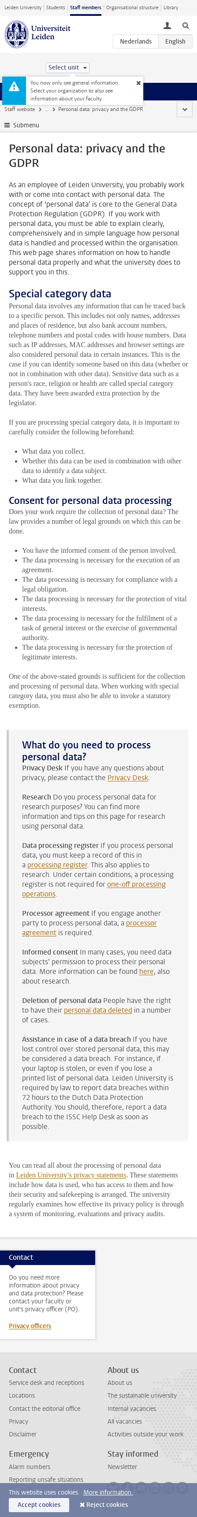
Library (171, 7)
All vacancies (125, 1421)
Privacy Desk (128, 777)
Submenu (26, 125)
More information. (108, 1492)
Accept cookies (39, 1505)
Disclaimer (23, 1434)
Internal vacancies (132, 1409)
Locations (22, 1395)
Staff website (19, 109)
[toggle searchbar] (185, 25)
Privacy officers (30, 1326)
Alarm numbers (29, 1467)
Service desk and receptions (46, 1383)
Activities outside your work (145, 1434)
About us (120, 1383)
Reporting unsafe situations (46, 1480)
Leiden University (22, 7)
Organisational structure (132, 7)
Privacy (18, 1421)
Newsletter (122, 1467)
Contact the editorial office (44, 1409)
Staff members (85, 7)
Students (55, 7)
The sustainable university (142, 1395)
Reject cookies (107, 1505)
